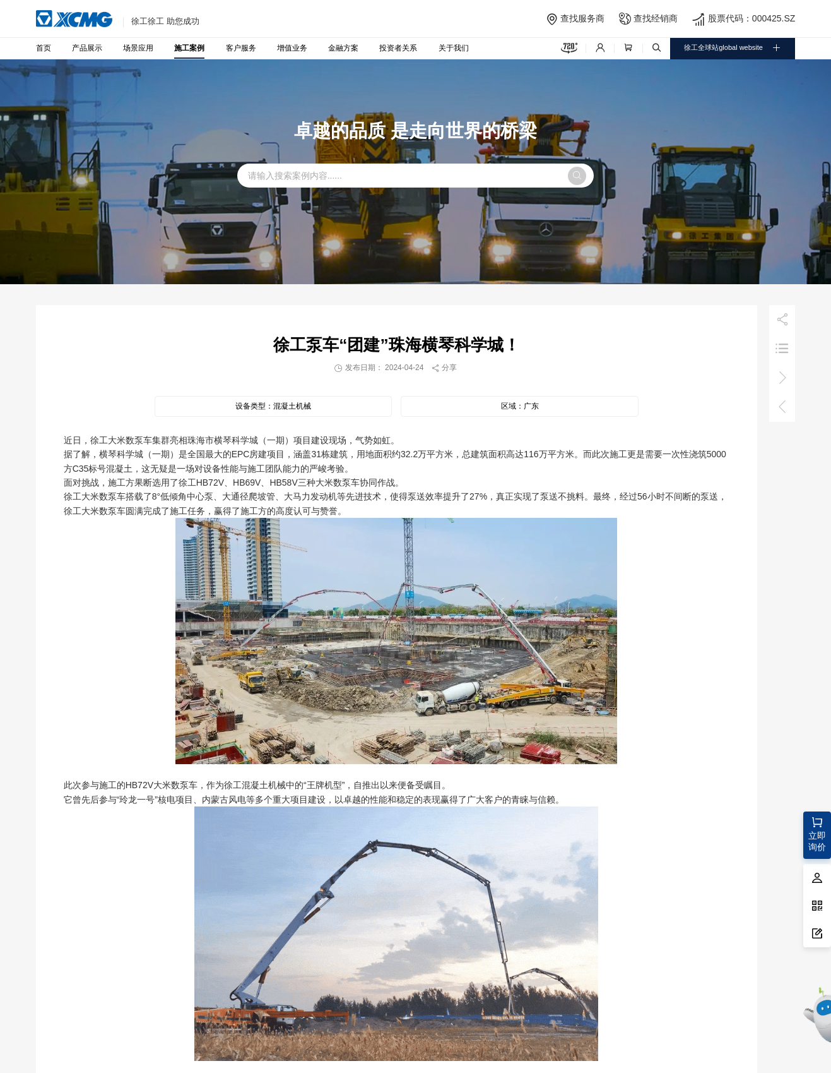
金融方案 (343, 48)
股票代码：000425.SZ (752, 18)
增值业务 (292, 48)
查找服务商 (582, 18)
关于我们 (454, 48)
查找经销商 (656, 18)
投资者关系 (398, 48)
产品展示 (87, 48)
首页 (43, 48)
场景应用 (138, 48)
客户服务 (241, 48)
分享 (444, 367)
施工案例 (189, 48)
